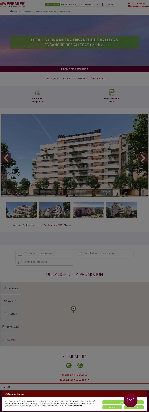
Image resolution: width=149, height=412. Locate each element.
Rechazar (112, 407)
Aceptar (123, 402)
